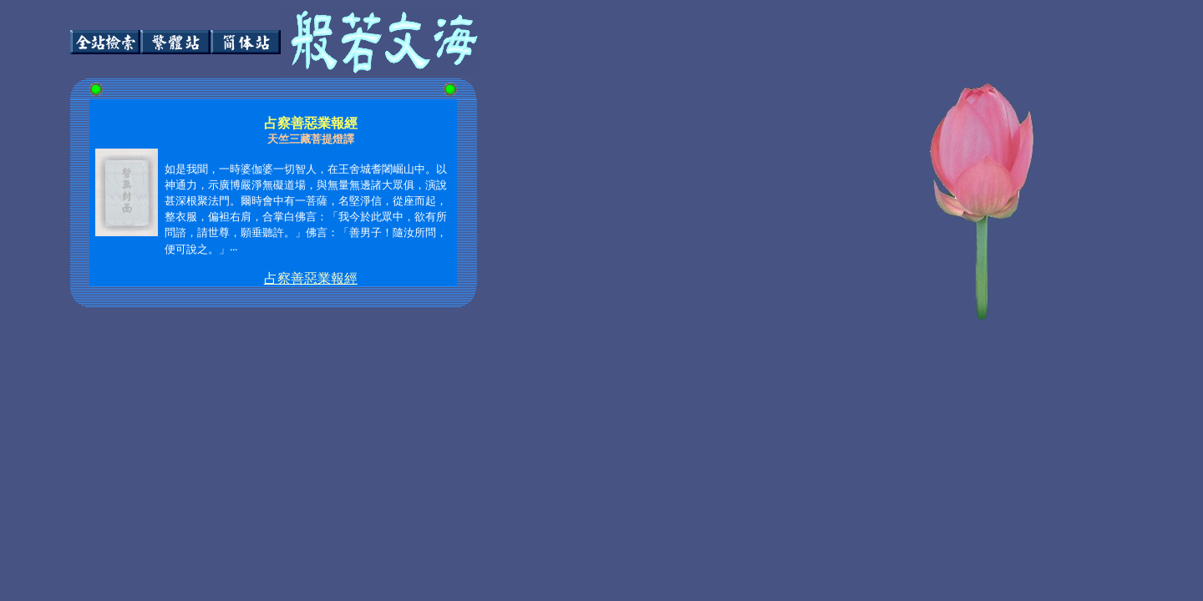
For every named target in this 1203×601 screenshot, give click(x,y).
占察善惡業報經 (311, 278)
